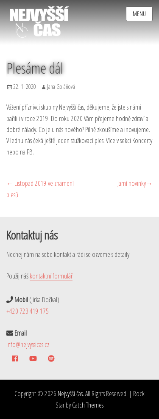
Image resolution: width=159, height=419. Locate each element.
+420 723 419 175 (27, 311)
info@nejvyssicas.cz (27, 344)
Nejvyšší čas (70, 393)
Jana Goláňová (61, 87)
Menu (139, 14)
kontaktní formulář (51, 276)
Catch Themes (87, 405)
